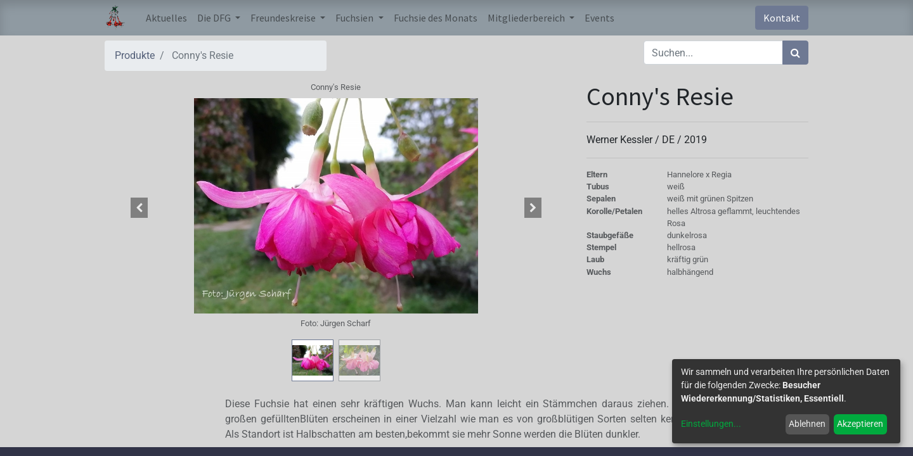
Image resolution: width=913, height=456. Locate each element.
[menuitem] (166, 17)
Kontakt (781, 17)
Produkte (135, 55)
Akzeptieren (860, 424)
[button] (139, 207)
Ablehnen (807, 424)
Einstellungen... (711, 424)
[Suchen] (795, 53)
